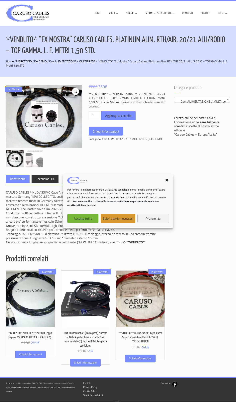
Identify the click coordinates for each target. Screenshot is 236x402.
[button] (167, 181)
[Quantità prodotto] (94, 115)
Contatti (205, 13)
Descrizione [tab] (18, 179)
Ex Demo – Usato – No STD (159, 13)
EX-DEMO (40, 61)
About (113, 13)
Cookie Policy (90, 391)
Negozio (131, 13)
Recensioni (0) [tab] (45, 179)
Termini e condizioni (93, 395)
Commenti (187, 13)
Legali (222, 13)
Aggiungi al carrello (118, 115)
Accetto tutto (83, 218)
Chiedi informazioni (106, 131)
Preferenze (153, 218)
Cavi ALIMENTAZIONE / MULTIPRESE (72, 61)
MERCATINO (24, 61)
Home (98, 13)
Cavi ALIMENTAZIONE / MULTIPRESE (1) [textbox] (203, 101)
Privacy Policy (90, 387)
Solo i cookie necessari (118, 218)
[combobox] (202, 99)
